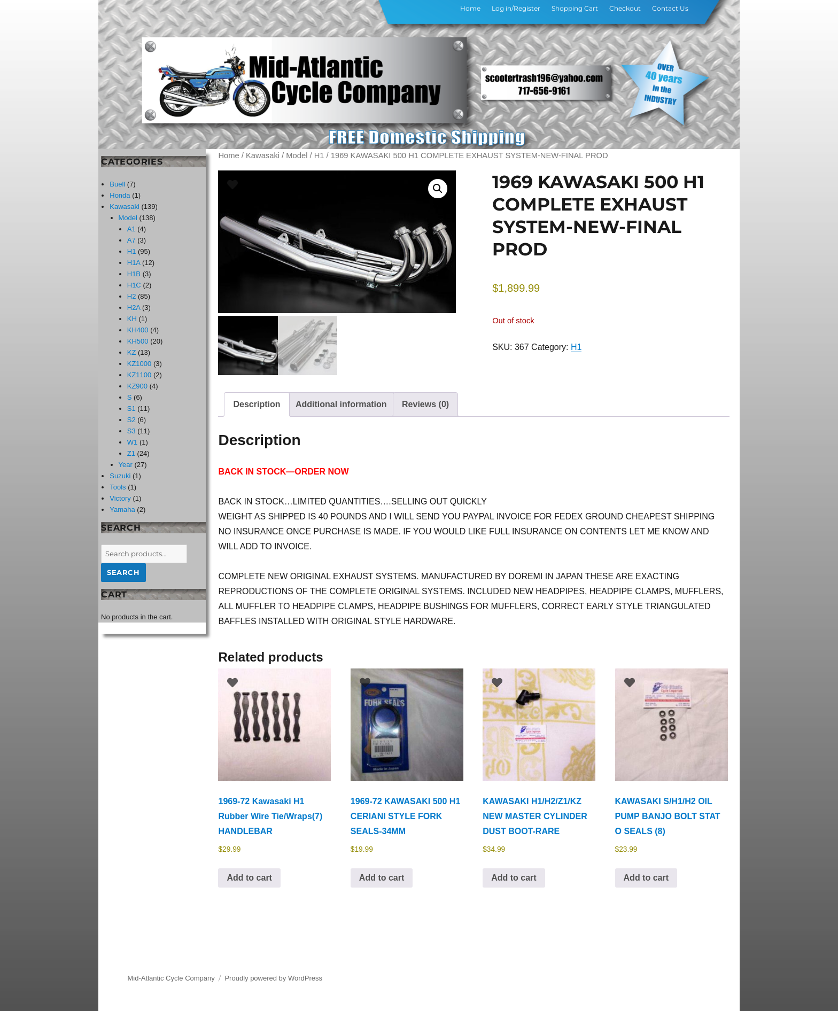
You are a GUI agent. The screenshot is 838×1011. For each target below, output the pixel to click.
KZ (131, 352)
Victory (120, 498)
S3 (131, 431)
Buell (117, 184)
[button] (437, 188)
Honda (120, 195)
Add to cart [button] (249, 874)
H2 (131, 296)
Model (296, 155)
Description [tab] (256, 401)
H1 (319, 155)
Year (126, 465)
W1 (132, 442)
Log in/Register (516, 8)
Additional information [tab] (341, 401)
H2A (134, 308)
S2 (131, 420)
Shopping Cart (575, 8)
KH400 (138, 330)
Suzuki (120, 476)
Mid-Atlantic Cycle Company (171, 975)
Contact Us (670, 8)
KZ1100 (139, 375)
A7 (131, 240)
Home (470, 8)
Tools (118, 487)
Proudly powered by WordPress (273, 975)
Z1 (131, 453)
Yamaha (122, 510)
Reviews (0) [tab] (425, 401)
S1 (131, 409)
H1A (134, 263)
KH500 (138, 341)
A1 (131, 229)
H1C (134, 285)
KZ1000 (139, 364)
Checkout (625, 8)
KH (132, 319)
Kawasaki (263, 155)
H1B (134, 274)
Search (123, 572)
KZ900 (137, 386)
